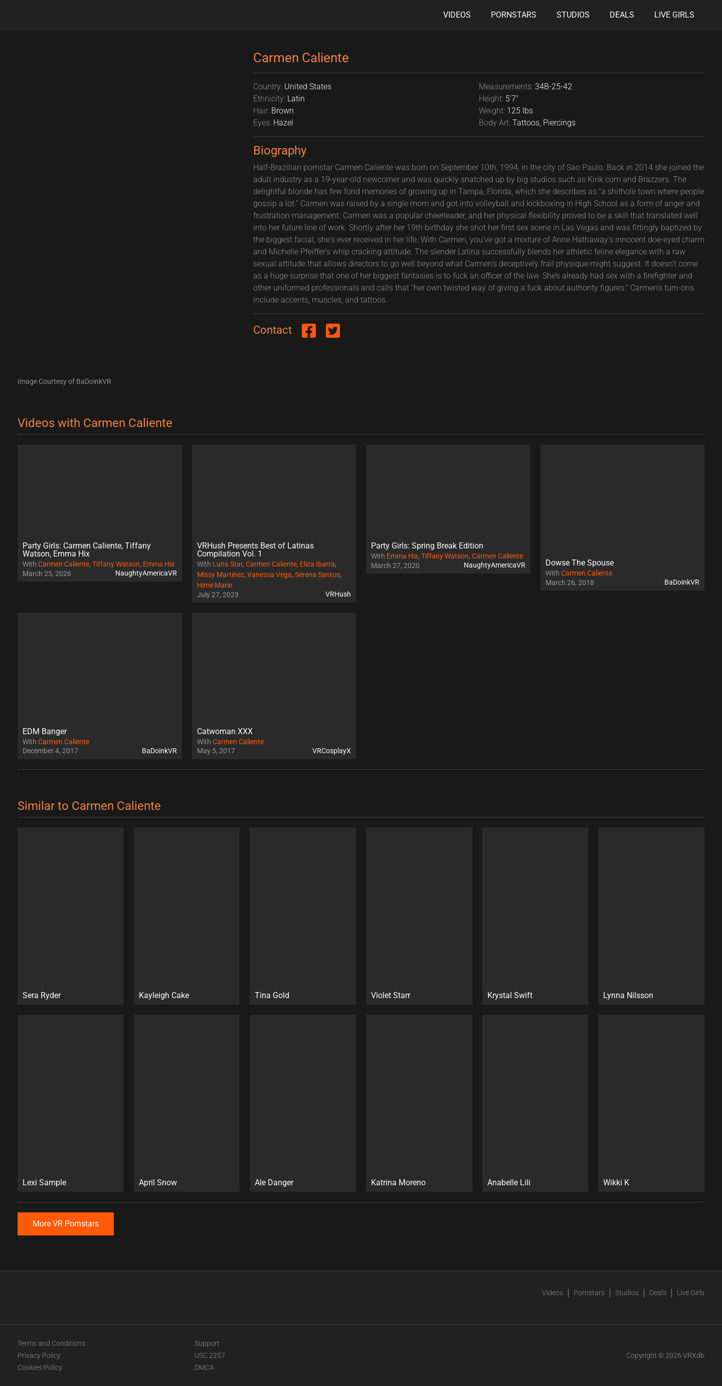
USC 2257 (210, 1355)
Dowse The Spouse (580, 563)
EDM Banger (45, 731)
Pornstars (513, 15)
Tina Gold (272, 995)
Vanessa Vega (269, 575)
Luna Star (228, 564)
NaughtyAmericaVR (146, 573)
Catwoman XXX (225, 731)
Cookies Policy (40, 1367)
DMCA (204, 1367)
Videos (457, 15)
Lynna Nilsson (628, 995)
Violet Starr (390, 995)
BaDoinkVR (681, 582)
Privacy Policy (39, 1355)
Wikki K (616, 1182)
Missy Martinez (220, 575)
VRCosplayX (331, 751)
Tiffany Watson (116, 564)
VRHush (338, 594)
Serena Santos (317, 575)
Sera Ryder (42, 995)
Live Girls (674, 15)
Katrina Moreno (398, 1182)
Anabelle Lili (508, 1182)
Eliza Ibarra (317, 564)
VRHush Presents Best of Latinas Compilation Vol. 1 (255, 550)
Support (207, 1343)
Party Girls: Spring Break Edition (427, 545)
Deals (622, 15)
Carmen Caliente (63, 564)
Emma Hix (158, 564)
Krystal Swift (509, 995)
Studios (573, 15)
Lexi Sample (44, 1182)
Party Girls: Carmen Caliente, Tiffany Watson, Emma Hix (87, 550)
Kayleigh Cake (164, 995)
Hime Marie (214, 585)
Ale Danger (274, 1182)
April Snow (158, 1182)
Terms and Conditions (51, 1343)
